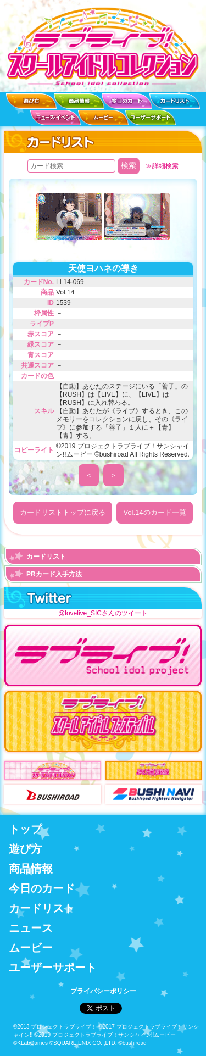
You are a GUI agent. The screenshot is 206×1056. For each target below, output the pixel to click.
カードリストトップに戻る (62, 512)
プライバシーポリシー (103, 991)
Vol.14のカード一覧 (154, 512)
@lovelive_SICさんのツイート (103, 613)
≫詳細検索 (162, 166)
